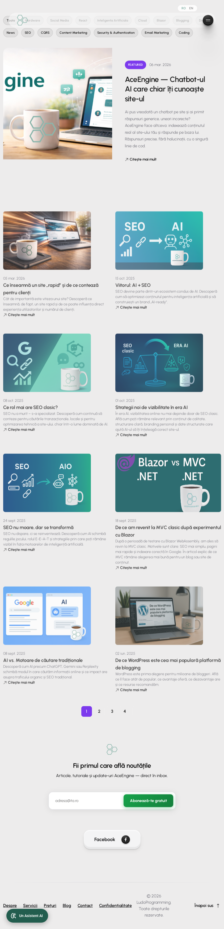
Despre (10, 905)
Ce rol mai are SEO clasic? (30, 414)
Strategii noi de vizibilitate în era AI (151, 414)
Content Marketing (73, 33)
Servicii (30, 905)
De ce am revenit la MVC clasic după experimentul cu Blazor (168, 537)
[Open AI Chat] (27, 916)
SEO (28, 33)
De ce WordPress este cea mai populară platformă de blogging (168, 670)
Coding (184, 33)
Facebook (112, 839)
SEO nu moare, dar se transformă (38, 534)
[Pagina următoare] (137, 711)
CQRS (45, 33)
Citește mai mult (141, 159)
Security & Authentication (116, 33)
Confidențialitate (115, 905)
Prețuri (50, 905)
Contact (85, 905)
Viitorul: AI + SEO (133, 292)
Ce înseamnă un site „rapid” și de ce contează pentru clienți (51, 295)
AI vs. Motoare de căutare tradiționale (43, 667)
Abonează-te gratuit (148, 800)
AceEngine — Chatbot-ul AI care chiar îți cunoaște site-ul (165, 89)
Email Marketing (157, 33)
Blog (67, 905)
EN (191, 8)
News (11, 33)
